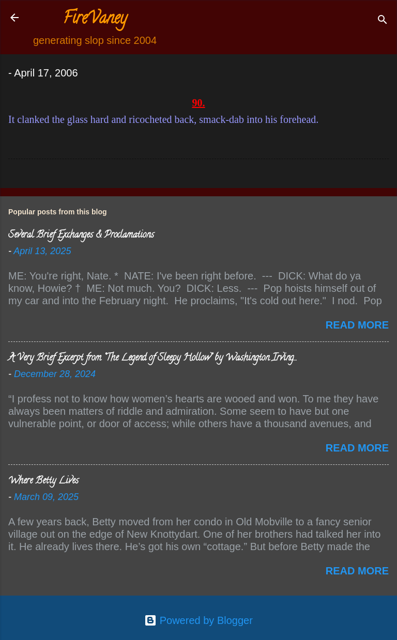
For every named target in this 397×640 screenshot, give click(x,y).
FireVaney (95, 20)
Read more (357, 325)
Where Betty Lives (43, 481)
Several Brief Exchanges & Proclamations (81, 235)
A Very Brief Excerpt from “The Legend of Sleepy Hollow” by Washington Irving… (152, 358)
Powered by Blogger (198, 620)
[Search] (382, 21)
